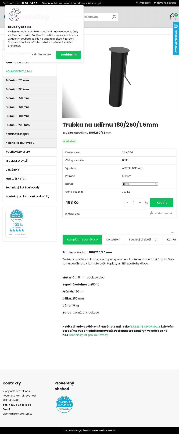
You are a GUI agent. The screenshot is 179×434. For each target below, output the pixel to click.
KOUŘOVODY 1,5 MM (19, 71)
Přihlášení (145, 3)
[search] (114, 18)
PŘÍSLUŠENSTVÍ (16, 178)
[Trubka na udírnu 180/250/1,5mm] (119, 79)
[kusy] (133, 202)
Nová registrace (166, 3)
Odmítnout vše (41, 54)
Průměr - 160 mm (17, 107)
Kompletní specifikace (82, 239)
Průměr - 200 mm (18, 125)
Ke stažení (113, 239)
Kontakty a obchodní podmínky (27, 196)
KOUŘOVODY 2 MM (18, 152)
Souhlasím (68, 55)
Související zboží (143, 239)
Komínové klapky (17, 134)
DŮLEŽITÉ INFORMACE (145, 327)
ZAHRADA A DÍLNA (18, 62)
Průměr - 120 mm (17, 80)
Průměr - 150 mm (17, 98)
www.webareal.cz (103, 430)
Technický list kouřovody (23, 187)
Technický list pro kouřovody (88, 335)
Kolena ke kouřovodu (20, 143)
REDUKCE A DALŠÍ (17, 161)
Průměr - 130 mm (17, 89)
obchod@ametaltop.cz (17, 413)
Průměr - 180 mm (17, 116)
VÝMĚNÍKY (12, 169)
